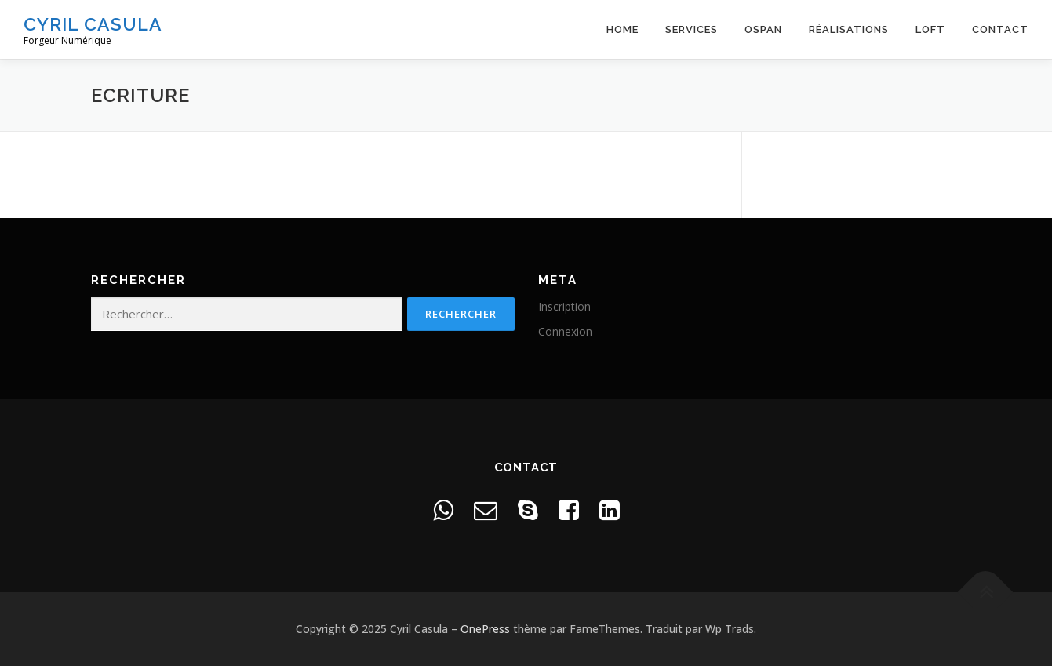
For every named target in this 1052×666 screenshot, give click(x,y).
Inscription (564, 306)
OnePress (485, 628)
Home (622, 29)
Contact (1000, 29)
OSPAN (763, 29)
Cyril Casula (93, 24)
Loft (930, 29)
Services (691, 29)
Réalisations (849, 29)
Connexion (565, 331)
